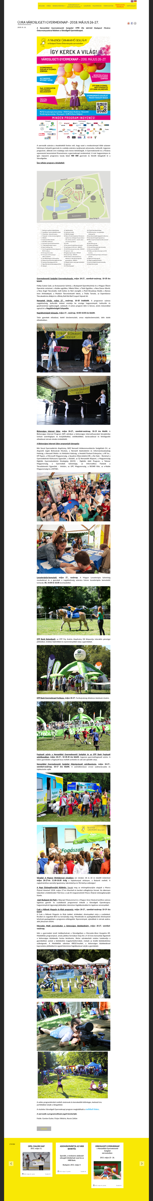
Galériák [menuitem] (87, 6)
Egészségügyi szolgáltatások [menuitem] (73, 6)
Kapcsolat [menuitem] (131, 6)
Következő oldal (142, 1163)
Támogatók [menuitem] (108, 6)
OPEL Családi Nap (36, 1146)
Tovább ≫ (47, 1174)
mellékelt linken (92, 1109)
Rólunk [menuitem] (42, 6)
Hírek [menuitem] (49, 6)
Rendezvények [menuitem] (58, 6)
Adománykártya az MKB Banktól (72, 1147)
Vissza (44, 1129)
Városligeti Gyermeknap (107, 1146)
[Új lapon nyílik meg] (131, 24)
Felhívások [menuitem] (97, 6)
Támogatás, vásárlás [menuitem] (120, 6)
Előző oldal (11, 1163)
